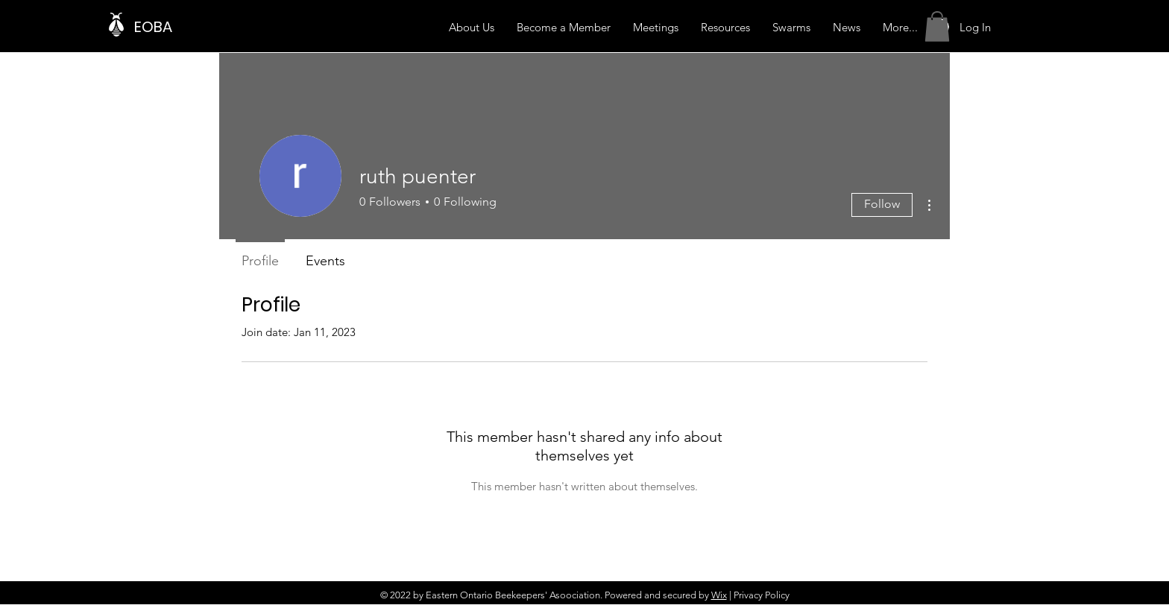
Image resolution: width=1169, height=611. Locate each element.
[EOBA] (207, 26)
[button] (937, 26)
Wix (719, 595)
